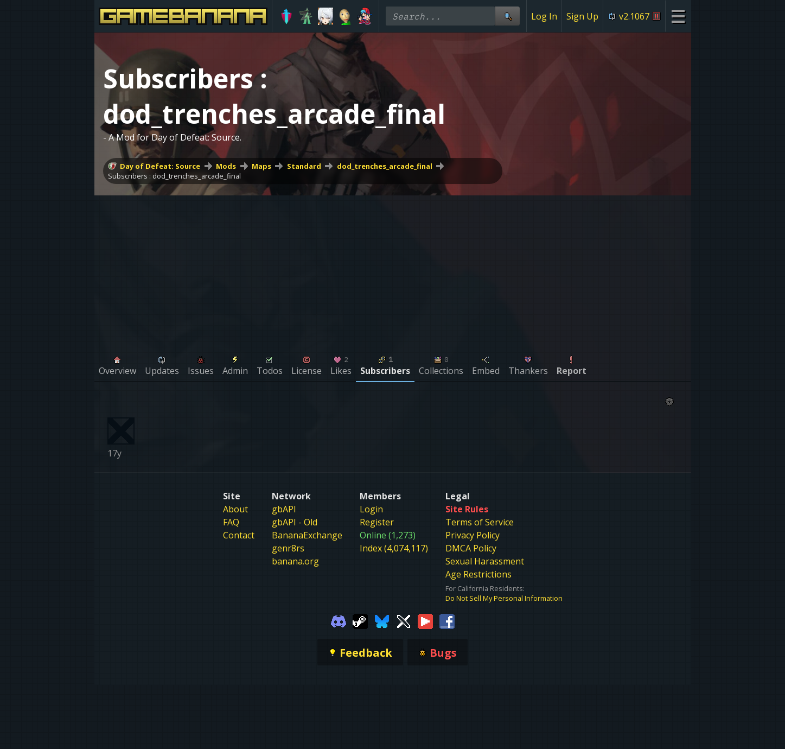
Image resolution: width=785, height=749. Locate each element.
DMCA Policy (470, 548)
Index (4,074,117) (394, 548)
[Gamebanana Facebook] (447, 620)
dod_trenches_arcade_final (384, 166)
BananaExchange (307, 535)
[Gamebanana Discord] (338, 620)
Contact (238, 535)
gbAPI (284, 509)
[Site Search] (507, 16)
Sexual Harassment (484, 561)
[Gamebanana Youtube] (425, 620)
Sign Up (582, 16)
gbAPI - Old (294, 522)
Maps (261, 166)
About (235, 509)
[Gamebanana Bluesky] (382, 620)
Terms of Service (479, 522)
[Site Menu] (678, 16)
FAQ (231, 522)
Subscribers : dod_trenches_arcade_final (174, 176)
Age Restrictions (478, 574)
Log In (544, 16)
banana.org (295, 561)
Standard (304, 166)
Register (377, 522)
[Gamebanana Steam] (360, 620)
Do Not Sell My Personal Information (504, 598)
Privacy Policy (472, 535)
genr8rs (288, 548)
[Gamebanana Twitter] (403, 620)
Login (371, 509)
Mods (226, 166)
